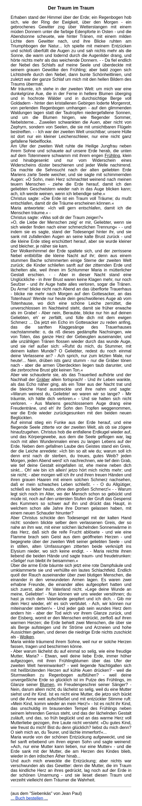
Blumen (47, 684)
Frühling (112, 155)
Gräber (43, 379)
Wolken (27, 637)
